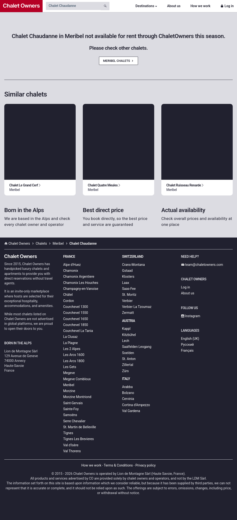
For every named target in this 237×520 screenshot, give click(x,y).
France (69, 256)
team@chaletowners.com (202, 265)
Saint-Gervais (73, 403)
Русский (187, 344)
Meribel (68, 385)
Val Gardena (131, 411)
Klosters (128, 276)
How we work (200, 6)
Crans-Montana (133, 265)
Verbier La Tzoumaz (136, 307)
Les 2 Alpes (71, 349)
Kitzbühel (129, 335)
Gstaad (127, 270)
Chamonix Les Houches (80, 283)
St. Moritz (129, 294)
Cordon (68, 301)
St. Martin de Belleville (79, 427)
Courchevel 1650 (75, 319)
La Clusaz (70, 337)
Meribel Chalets (118, 61)
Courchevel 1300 (75, 307)
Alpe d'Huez (72, 265)
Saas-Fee (129, 289)
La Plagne (70, 343)
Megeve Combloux (77, 379)
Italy (126, 379)
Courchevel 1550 (75, 313)
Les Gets (69, 367)
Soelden (128, 353)
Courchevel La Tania (78, 331)
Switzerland (132, 256)
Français (187, 350)
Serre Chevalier (74, 421)
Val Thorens (72, 451)
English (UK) (190, 338)
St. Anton (129, 359)
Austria (128, 321)
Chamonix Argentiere (78, 276)
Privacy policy (145, 465)
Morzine (69, 391)
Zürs (125, 371)
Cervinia (128, 399)
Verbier (127, 301)
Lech (125, 341)
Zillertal (127, 365)
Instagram (190, 316)
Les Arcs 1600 (73, 355)
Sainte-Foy (71, 409)
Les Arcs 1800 (73, 361)
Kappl (126, 328)
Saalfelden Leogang (136, 347)
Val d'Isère (71, 445)
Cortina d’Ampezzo (136, 405)
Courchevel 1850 (75, 325)
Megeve (69, 373)
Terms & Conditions (118, 465)
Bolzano (128, 393)
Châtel (68, 294)
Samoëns (70, 415)
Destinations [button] (144, 6)
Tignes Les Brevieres (78, 439)
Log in (227, 6)
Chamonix (70, 270)
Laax (125, 283)
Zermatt (128, 313)
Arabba (127, 387)
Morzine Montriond (77, 397)
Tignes (68, 433)
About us (173, 6)
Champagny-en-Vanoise (80, 289)
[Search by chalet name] (73, 6)
